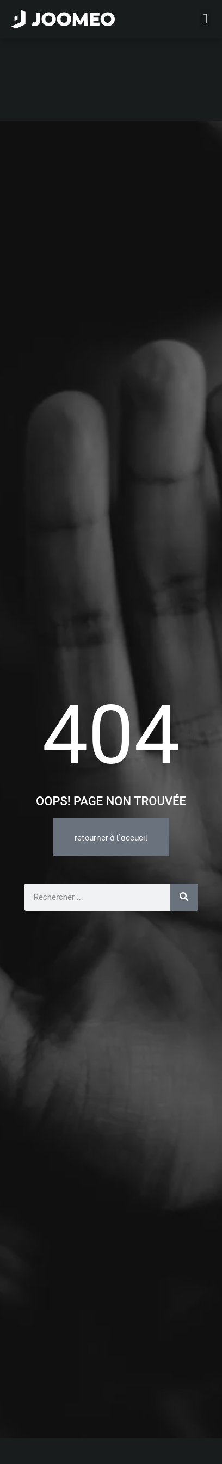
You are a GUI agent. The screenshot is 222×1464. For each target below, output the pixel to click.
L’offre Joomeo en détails (74, 1435)
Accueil (41, 1418)
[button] (28, 1407)
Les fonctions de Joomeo (73, 1452)
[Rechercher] (184, 814)
